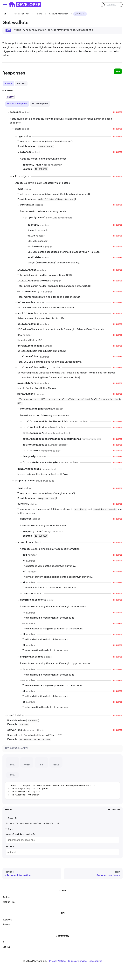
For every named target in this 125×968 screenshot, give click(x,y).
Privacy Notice (57, 960)
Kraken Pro (8, 901)
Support (7, 919)
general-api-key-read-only (20, 834)
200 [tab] (118, 71)
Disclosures (95, 960)
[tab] (8, 83)
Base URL (13, 818)
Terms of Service (77, 960)
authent (10, 846)
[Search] (112, 4)
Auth (10, 829)
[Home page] (5, 14)
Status (6, 924)
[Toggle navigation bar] (4, 4)
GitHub (6, 946)
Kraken (6, 897)
